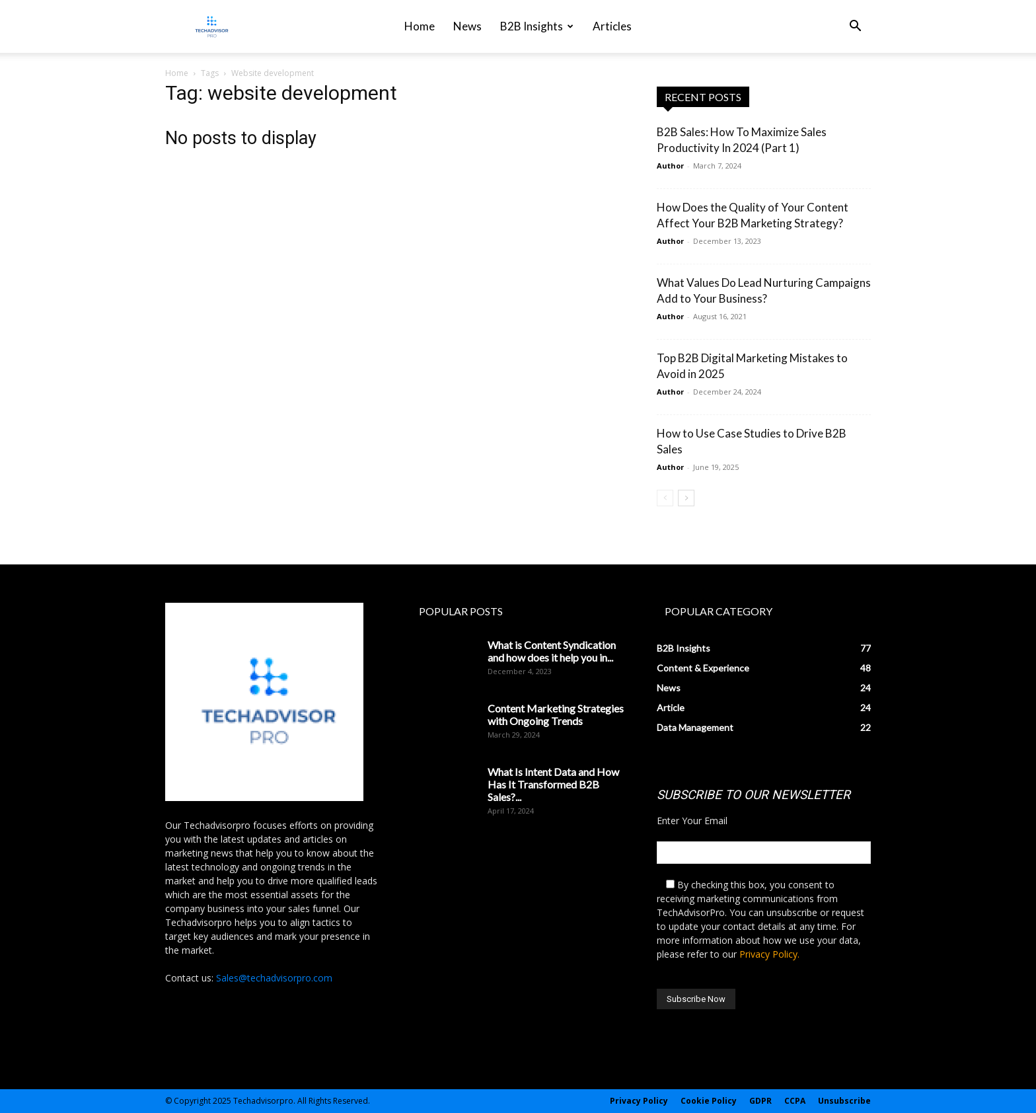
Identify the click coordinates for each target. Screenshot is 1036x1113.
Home (419, 26)
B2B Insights (537, 26)
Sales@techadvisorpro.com (274, 978)
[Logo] (211, 27)
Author (670, 166)
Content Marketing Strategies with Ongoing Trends (556, 714)
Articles (612, 26)
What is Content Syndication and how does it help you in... (552, 651)
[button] (855, 27)
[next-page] (686, 498)
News (467, 26)
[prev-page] (665, 498)
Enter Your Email (692, 820)
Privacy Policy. (769, 954)
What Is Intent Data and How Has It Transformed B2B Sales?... (553, 784)
